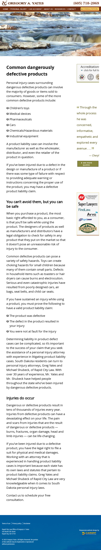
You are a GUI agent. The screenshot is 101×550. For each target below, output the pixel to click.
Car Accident (35, 9)
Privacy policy (16, 523)
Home (5, 9)
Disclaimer (26, 523)
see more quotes (87, 163)
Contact (71, 9)
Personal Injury (18, 9)
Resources (60, 9)
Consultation (90, 9)
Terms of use (6, 523)
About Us (48, 9)
